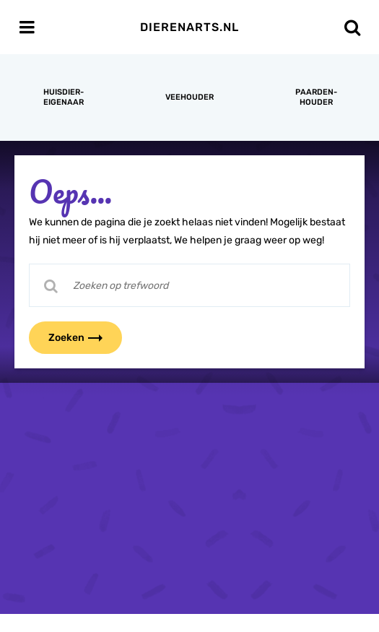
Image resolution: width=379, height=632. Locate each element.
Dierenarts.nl (189, 27)
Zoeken (84, 337)
